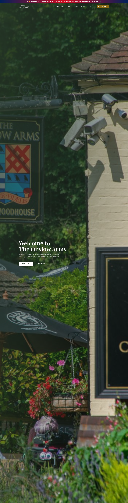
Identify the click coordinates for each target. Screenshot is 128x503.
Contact (91, 6)
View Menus (41, 263)
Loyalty (83, 6)
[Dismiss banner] (126, 2)
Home (57, 6)
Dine (62, 6)
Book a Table (102, 6)
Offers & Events (72, 6)
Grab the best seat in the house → (89, 1)
